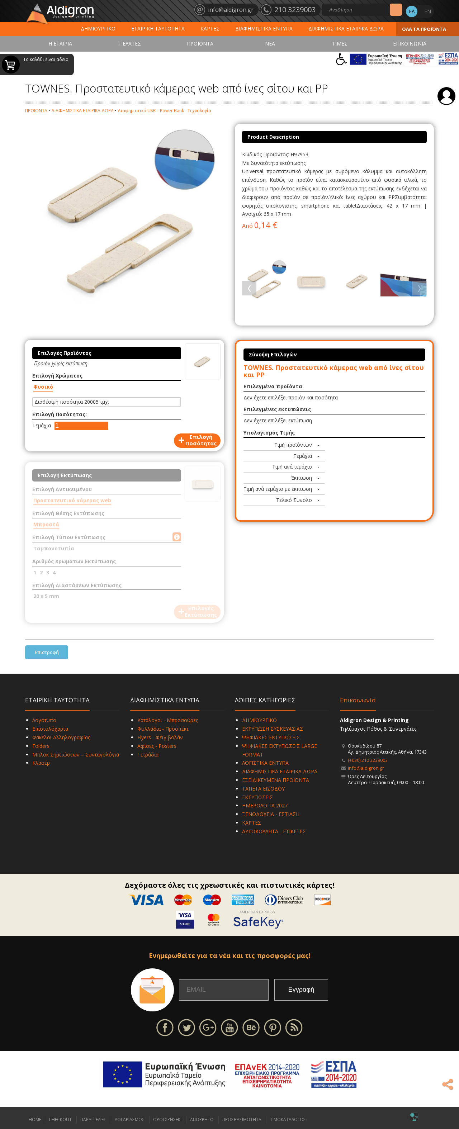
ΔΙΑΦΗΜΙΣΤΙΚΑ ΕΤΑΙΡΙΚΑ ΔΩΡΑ (346, 28)
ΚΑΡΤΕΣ (209, 28)
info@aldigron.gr (366, 768)
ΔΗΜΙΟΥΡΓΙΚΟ (98, 28)
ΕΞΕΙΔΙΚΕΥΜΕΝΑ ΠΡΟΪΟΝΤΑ (275, 780)
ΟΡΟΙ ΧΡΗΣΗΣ (167, 1119)
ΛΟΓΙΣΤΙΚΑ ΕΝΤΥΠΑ (265, 762)
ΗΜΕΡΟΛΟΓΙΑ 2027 (265, 805)
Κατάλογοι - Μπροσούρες (167, 720)
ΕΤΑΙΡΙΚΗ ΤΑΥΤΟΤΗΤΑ (158, 28)
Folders (40, 746)
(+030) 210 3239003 (368, 760)
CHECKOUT (60, 1119)
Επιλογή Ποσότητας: (59, 414)
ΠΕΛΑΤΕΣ (130, 43)
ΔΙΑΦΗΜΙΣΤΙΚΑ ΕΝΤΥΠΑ (264, 28)
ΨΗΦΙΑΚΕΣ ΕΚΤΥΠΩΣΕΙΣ (271, 737)
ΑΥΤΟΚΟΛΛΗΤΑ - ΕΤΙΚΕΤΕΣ (274, 831)
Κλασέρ (41, 762)
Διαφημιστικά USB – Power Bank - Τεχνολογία (164, 111)
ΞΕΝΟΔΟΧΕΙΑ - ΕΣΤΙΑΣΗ (270, 814)
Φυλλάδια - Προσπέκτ (163, 728)
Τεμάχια (41, 425)
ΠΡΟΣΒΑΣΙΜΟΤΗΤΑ (241, 1119)
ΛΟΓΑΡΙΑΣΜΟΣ (130, 1119)
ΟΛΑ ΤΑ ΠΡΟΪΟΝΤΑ (424, 29)
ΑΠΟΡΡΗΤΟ (202, 1119)
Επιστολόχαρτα (50, 728)
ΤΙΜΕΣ (339, 43)
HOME (35, 1119)
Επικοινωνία (358, 700)
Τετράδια (147, 754)
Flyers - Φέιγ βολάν (160, 737)
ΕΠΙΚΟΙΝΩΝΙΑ (409, 43)
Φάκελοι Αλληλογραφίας (61, 737)
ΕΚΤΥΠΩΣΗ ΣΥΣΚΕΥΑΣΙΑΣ (272, 728)
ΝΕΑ (270, 43)
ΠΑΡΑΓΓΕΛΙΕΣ (93, 1119)
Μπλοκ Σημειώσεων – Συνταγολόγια (75, 754)
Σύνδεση (446, 96)
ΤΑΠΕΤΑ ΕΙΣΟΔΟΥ (263, 788)
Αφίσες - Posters (156, 746)
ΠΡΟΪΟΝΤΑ (200, 43)
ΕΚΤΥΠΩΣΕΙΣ (257, 797)
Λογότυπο (44, 720)
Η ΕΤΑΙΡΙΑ (60, 43)
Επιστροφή (47, 652)
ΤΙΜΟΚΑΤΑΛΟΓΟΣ (288, 1119)
